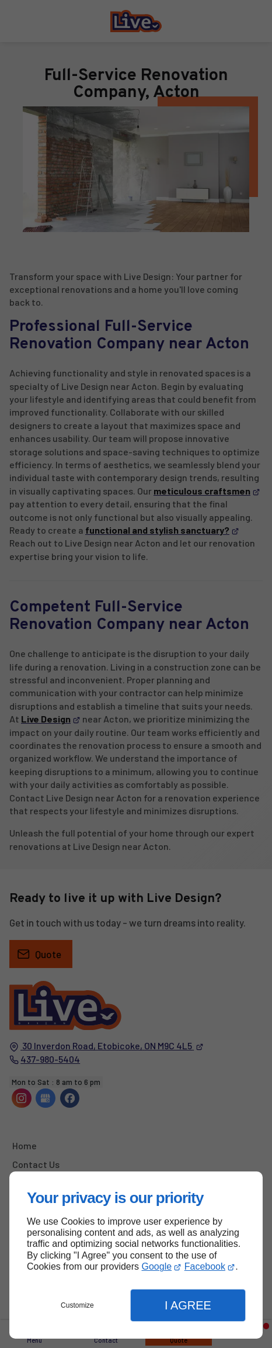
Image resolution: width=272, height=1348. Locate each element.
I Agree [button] (188, 1305)
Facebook (204, 1266)
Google (157, 1266)
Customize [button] (77, 1305)
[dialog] (136, 1255)
